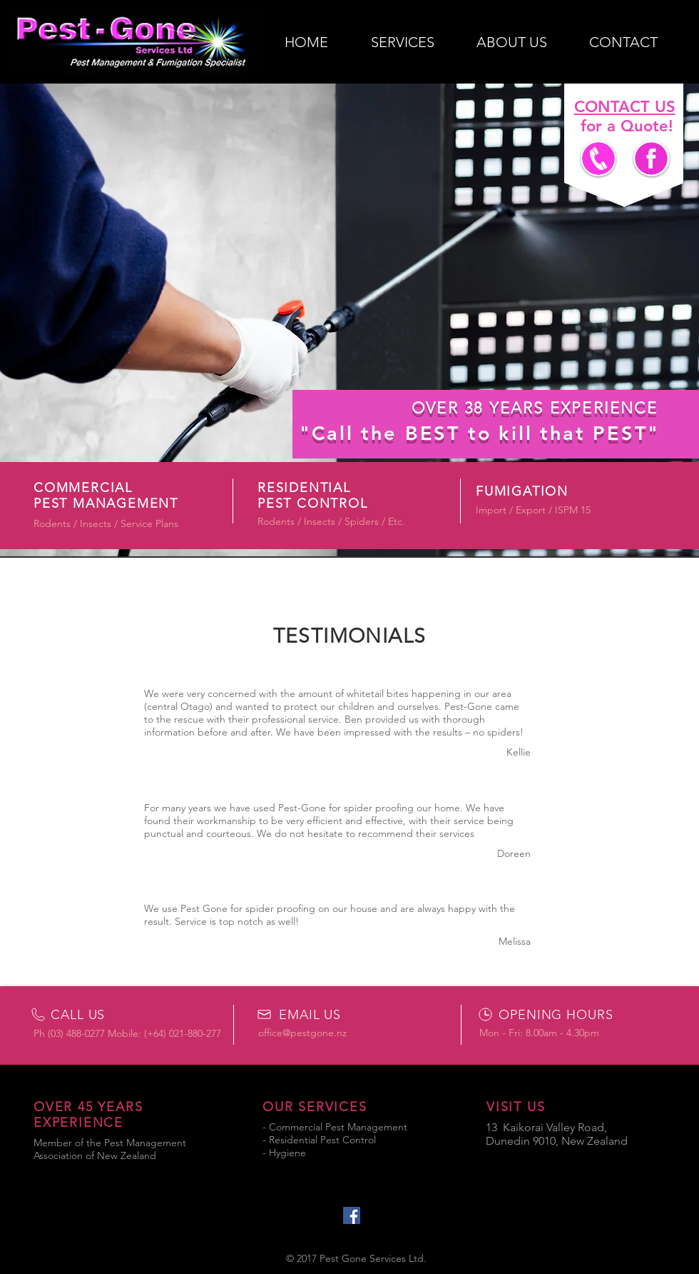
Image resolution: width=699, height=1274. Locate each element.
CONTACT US (624, 106)
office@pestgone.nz (302, 1032)
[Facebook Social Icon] (351, 1215)
